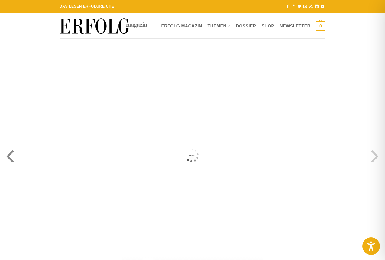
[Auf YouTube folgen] (322, 7)
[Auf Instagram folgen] (293, 7)
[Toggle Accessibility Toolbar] (371, 246)
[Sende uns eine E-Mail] (305, 7)
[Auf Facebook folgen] (288, 7)
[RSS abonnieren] (311, 7)
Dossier (246, 26)
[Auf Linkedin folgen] (317, 7)
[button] (320, 26)
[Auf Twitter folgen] (299, 7)
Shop (267, 26)
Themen (219, 26)
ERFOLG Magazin (181, 26)
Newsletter (295, 26)
